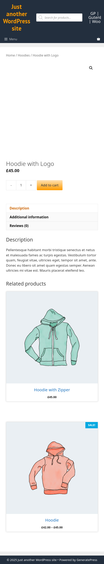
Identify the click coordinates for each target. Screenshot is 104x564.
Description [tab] (19, 208)
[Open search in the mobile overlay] (59, 17)
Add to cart (50, 185)
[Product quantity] (21, 185)
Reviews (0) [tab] (19, 225)
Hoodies (24, 55)
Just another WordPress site (16, 17)
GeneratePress (87, 560)
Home (10, 55)
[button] (91, 68)
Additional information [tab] (29, 217)
